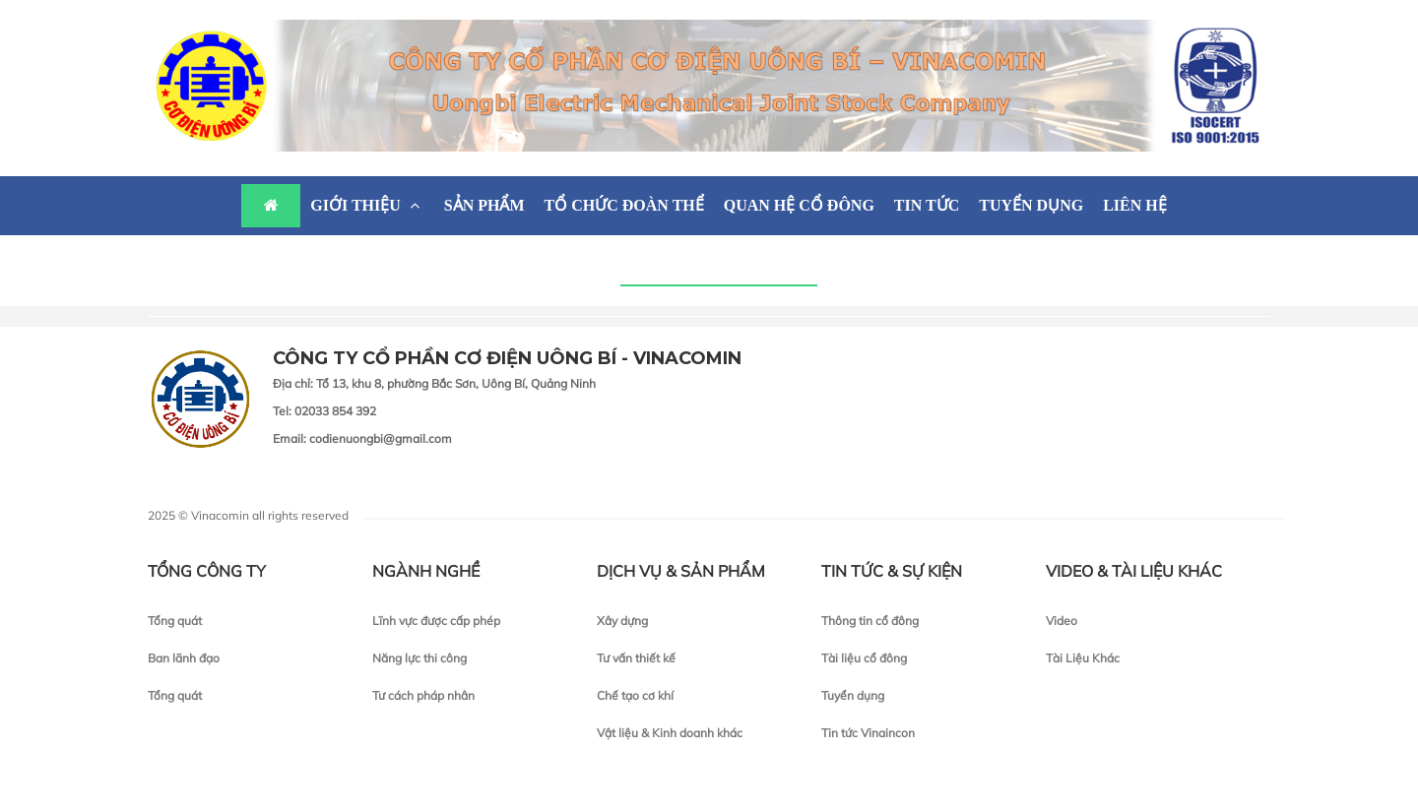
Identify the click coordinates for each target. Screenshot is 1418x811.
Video (1061, 620)
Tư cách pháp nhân (423, 695)
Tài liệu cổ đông (864, 658)
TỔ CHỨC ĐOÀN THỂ (624, 205)
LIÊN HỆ (1135, 205)
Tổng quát (175, 620)
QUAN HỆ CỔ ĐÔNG (799, 205)
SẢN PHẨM (484, 205)
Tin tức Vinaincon (868, 732)
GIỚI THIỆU (367, 205)
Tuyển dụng (852, 695)
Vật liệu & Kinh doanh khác (669, 732)
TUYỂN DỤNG (1031, 205)
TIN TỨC (926, 205)
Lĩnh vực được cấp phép (436, 620)
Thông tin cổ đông (870, 620)
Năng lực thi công (419, 658)
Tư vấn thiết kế (636, 658)
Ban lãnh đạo (184, 658)
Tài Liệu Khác (1083, 658)
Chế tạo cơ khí (635, 695)
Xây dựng (622, 620)
